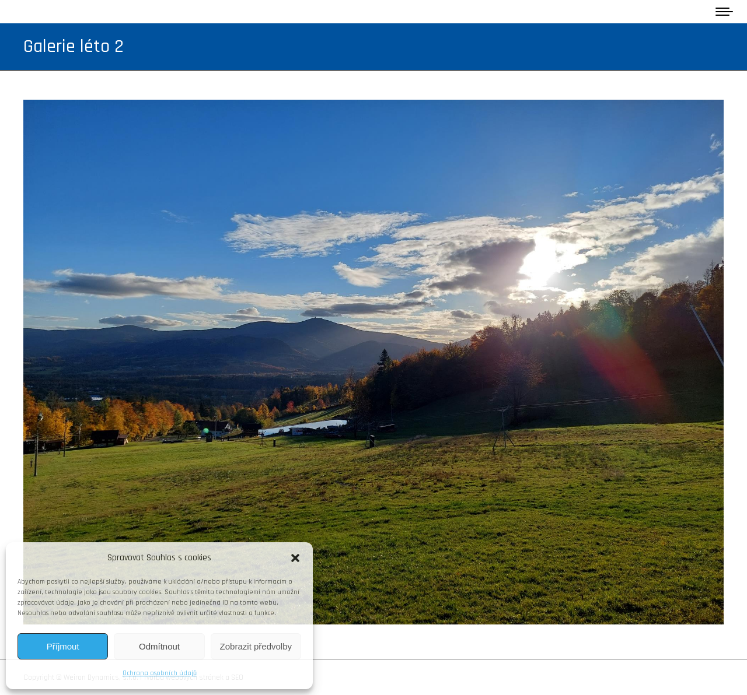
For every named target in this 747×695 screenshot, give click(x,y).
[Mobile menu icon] (724, 11)
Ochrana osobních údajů (160, 673)
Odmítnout (159, 646)
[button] (295, 558)
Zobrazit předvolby (256, 646)
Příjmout (63, 646)
